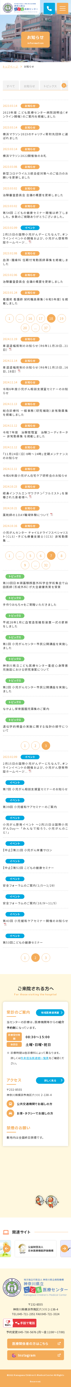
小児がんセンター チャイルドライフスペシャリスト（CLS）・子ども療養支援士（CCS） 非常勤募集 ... (35, 536)
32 (46, 565)
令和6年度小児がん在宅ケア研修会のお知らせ (35, 475)
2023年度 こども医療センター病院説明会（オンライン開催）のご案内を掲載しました (35, 114)
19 (61, 318)
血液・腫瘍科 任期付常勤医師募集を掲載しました (35, 262)
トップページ (10, 66)
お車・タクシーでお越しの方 (35, 1113)
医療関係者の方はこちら (30, 1343)
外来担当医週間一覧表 (35, 1058)
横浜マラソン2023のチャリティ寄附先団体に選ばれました (35, 136)
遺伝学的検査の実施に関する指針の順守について (35, 728)
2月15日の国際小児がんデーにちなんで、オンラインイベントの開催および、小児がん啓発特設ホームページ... (35, 238)
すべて (11, 86)
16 (30, 318)
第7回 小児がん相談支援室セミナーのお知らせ (35, 789)
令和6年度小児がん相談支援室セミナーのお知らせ (35, 391)
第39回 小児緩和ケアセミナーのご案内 (30, 807)
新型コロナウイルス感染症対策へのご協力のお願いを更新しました (35, 175)
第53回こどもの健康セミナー (23, 942)
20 (25, 327)
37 (46, 327)
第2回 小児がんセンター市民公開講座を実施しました (35, 689)
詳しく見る (50, 1080)
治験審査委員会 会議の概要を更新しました (33, 195)
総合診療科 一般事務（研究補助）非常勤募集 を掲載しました (35, 412)
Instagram (24, 1355)
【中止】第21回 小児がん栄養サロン (27, 850)
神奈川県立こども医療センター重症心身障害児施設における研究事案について (35, 667)
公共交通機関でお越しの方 (34, 1104)
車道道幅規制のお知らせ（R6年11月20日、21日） (35, 348)
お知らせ (29, 86)
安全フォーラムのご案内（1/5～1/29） (29, 885)
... (19, 318)
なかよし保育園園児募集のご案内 (26, 709)
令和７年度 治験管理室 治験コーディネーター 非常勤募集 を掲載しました (35, 434)
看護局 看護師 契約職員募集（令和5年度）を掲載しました (35, 301)
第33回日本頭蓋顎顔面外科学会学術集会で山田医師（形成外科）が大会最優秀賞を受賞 (35, 585)
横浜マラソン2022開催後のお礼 (25, 156)
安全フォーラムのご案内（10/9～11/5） (30, 903)
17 (41, 318)
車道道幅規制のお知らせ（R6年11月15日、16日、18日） (35, 369)
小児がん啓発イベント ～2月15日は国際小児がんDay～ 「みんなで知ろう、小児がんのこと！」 (35, 828)
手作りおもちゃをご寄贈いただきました (30, 604)
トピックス (50, 86)
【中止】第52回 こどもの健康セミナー (28, 868)
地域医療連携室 (50, 1012)
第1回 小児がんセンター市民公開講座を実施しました (35, 646)
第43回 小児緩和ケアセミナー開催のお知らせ (35, 921)
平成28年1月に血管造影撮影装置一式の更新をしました (35, 624)
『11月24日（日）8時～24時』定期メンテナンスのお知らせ (35, 456)
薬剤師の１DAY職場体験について (26, 515)
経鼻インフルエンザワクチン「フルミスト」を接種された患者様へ (35, 495)
